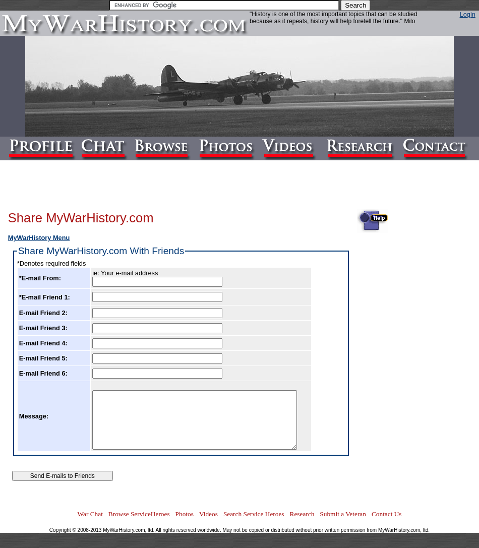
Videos (208, 514)
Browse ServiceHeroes (139, 514)
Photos (184, 514)
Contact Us (387, 514)
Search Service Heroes (253, 514)
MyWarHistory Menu (39, 237)
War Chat (89, 514)
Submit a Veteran (343, 514)
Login (467, 14)
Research (302, 514)
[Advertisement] (430, 356)
